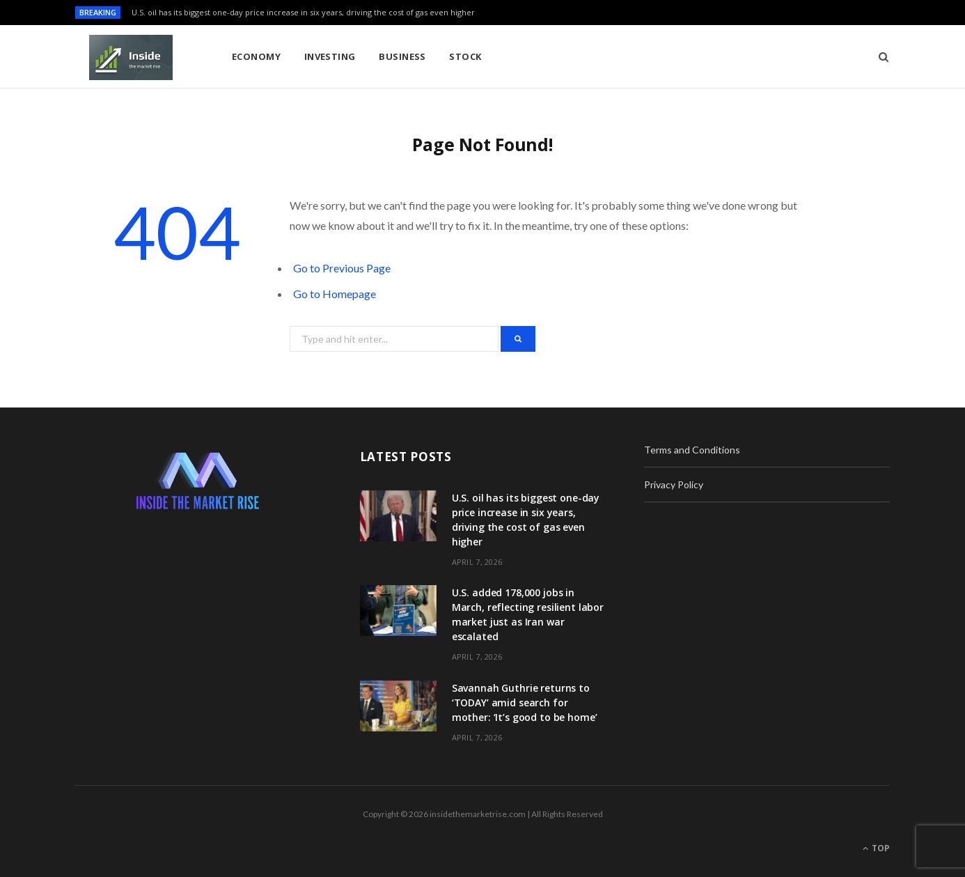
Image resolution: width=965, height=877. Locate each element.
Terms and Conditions (692, 450)
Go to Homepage (334, 293)
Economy (256, 56)
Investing (330, 56)
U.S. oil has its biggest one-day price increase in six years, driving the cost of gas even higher (303, 12)
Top (876, 848)
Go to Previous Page (342, 267)
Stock (465, 56)
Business (402, 56)
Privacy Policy (673, 484)
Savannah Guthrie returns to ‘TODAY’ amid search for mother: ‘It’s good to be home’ (524, 702)
